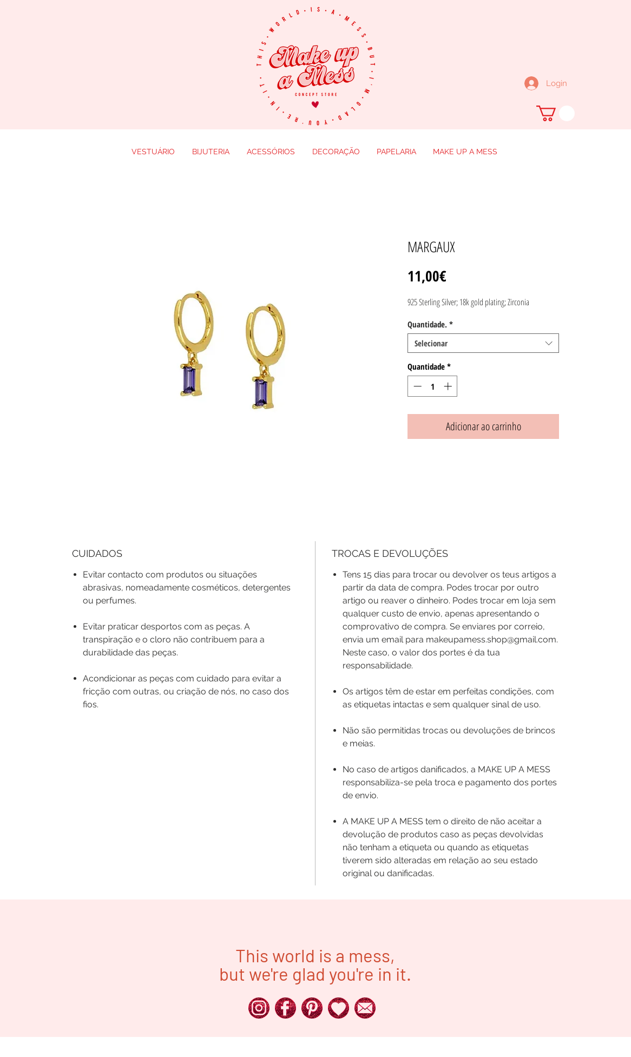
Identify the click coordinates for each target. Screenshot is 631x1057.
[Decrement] (416, 386)
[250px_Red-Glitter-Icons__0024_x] (259, 1008)
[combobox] (483, 343)
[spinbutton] (433, 386)
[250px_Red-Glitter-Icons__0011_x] (338, 1008)
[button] (555, 113)
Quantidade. (430, 324)
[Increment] (449, 386)
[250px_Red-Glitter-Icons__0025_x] (285, 1008)
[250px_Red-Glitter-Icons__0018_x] (312, 1008)
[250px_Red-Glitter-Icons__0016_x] (365, 1008)
